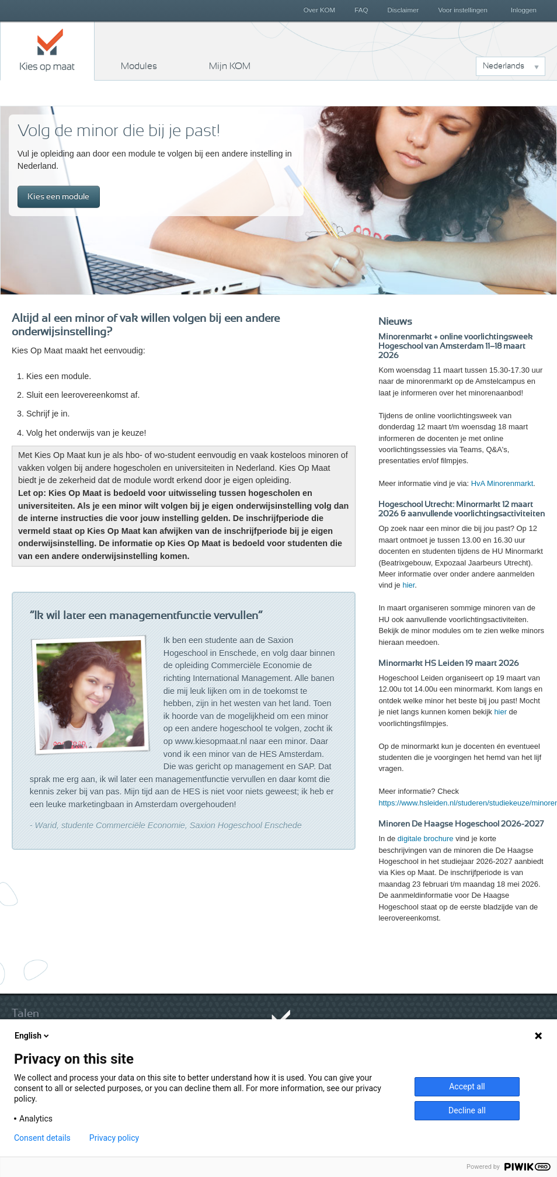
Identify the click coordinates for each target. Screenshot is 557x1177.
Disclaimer (403, 9)
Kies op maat (47, 50)
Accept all (467, 1086)
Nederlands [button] (503, 66)
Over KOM (319, 9)
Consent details (42, 1138)
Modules (139, 66)
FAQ (361, 9)
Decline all (467, 1110)
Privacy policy (114, 1138)
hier (408, 585)
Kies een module (58, 196)
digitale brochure (426, 838)
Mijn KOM (229, 66)
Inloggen (524, 9)
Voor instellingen (463, 9)
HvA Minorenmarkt (502, 483)
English (33, 1035)
